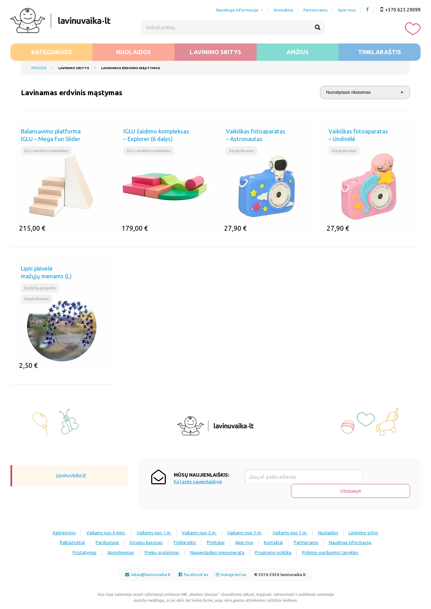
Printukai (266, 528)
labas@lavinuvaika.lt (148, 570)
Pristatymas (139, 538)
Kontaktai (283, 10)
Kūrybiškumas (242, 151)
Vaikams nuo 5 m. (318, 519)
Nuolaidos (133, 52)
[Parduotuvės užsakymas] (365, 92)
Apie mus (347, 10)
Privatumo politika (343, 538)
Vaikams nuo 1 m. (170, 519)
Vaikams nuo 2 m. (219, 519)
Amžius (297, 52)
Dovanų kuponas (189, 528)
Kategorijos (51, 52)
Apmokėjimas (178, 538)
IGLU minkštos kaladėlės (47, 151)
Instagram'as (231, 570)
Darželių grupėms (41, 288)
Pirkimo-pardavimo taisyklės (215, 548)
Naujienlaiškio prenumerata (283, 538)
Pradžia (39, 68)
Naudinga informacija (237, 10)
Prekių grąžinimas (224, 538)
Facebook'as (193, 570)
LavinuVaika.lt (71, 475)
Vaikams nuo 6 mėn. (118, 519)
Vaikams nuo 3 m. (269, 519)
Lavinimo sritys (215, 52)
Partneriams (315, 10)
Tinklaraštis (379, 52)
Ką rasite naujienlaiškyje (198, 481)
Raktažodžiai (107, 528)
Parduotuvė (146, 528)
